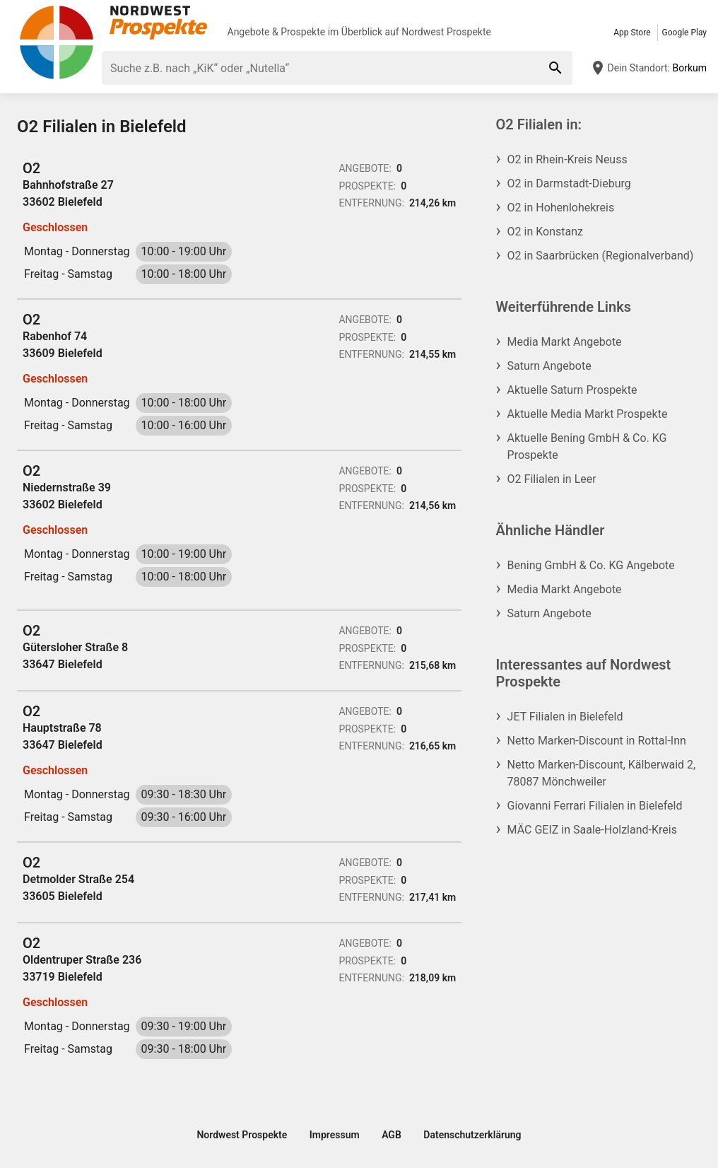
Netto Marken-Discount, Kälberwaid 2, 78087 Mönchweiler (601, 773)
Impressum (335, 1134)
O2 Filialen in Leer (551, 479)
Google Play (684, 32)
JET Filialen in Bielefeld (565, 716)
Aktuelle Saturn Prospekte (572, 390)
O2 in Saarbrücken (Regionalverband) (600, 255)
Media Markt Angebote (564, 342)
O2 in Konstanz (545, 231)
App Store (631, 32)
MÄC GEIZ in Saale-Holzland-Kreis (592, 829)
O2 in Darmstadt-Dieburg (569, 183)
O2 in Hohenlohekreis (561, 207)
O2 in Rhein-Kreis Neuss (567, 159)
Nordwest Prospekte (446, 31)
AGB (391, 1134)
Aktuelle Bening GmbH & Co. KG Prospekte (587, 446)
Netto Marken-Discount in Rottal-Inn (596, 740)
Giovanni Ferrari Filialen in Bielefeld (595, 805)
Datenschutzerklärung (472, 1134)
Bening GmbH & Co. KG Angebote (591, 565)
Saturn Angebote (549, 366)
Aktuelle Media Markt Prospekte (587, 414)
